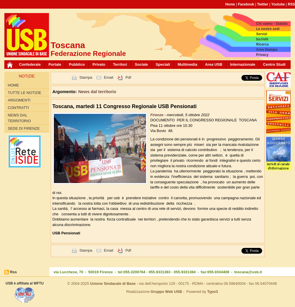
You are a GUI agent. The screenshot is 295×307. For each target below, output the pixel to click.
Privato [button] (98, 64)
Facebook (246, 4)
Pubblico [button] (77, 64)
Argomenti (19, 100)
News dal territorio (19, 118)
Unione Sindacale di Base (113, 283)
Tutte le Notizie (24, 93)
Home (230, 4)
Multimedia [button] (187, 64)
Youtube (278, 4)
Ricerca (262, 44)
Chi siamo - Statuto (272, 24)
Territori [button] (120, 64)
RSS (291, 4)
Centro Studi (274, 64)
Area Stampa (266, 50)
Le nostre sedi (267, 29)
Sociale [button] (141, 64)
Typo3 (212, 291)
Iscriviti (262, 39)
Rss (13, 272)
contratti (18, 108)
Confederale (30, 64)
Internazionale (242, 64)
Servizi (261, 34)
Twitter (262, 4)
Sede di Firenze (24, 128)
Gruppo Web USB (166, 291)
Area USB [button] (213, 64)
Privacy (262, 55)
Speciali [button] (163, 64)
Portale (54, 64)
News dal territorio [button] (97, 91)
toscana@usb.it (248, 272)
